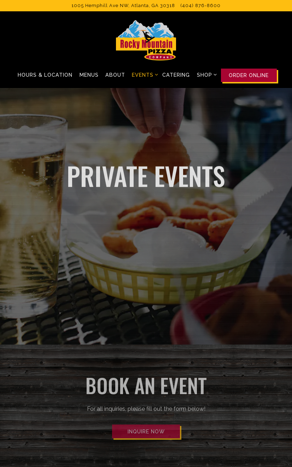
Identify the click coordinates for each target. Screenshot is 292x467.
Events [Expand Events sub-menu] (144, 74)
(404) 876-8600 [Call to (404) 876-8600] (201, 5)
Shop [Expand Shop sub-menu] (206, 74)
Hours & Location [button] (45, 75)
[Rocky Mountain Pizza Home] (146, 40)
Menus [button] (89, 75)
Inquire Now (146, 416)
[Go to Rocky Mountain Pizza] (123, 5)
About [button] (115, 75)
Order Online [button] (249, 75)
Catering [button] (176, 75)
